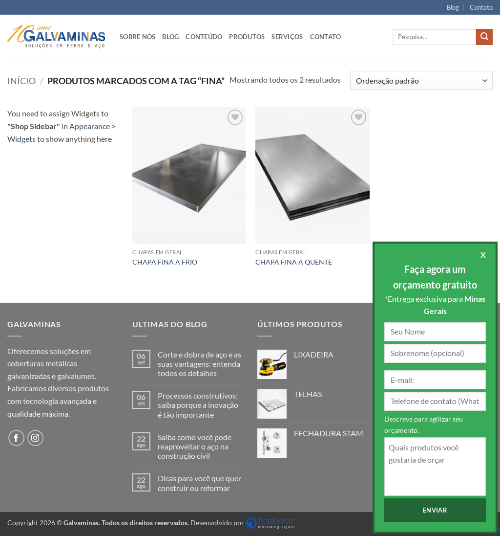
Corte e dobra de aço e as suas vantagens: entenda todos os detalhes (199, 364)
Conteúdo (204, 37)
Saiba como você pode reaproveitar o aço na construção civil (194, 446)
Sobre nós (137, 37)
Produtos (247, 37)
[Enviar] (484, 37)
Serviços (287, 37)
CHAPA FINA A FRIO (164, 262)
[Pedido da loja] (421, 80)
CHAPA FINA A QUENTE (293, 262)
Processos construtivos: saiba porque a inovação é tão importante (198, 405)
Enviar (435, 510)
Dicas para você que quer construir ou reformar (199, 482)
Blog (453, 7)
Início (21, 80)
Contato (481, 7)
